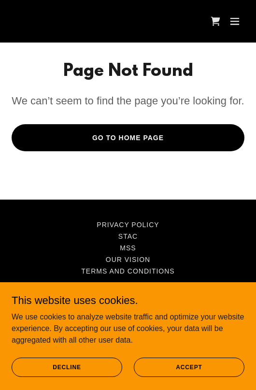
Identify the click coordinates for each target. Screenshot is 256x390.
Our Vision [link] (128, 259)
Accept (189, 380)
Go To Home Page (128, 138)
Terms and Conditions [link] (127, 271)
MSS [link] (128, 248)
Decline (67, 380)
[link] (215, 21)
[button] (234, 21)
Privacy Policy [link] (128, 225)
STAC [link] (128, 236)
